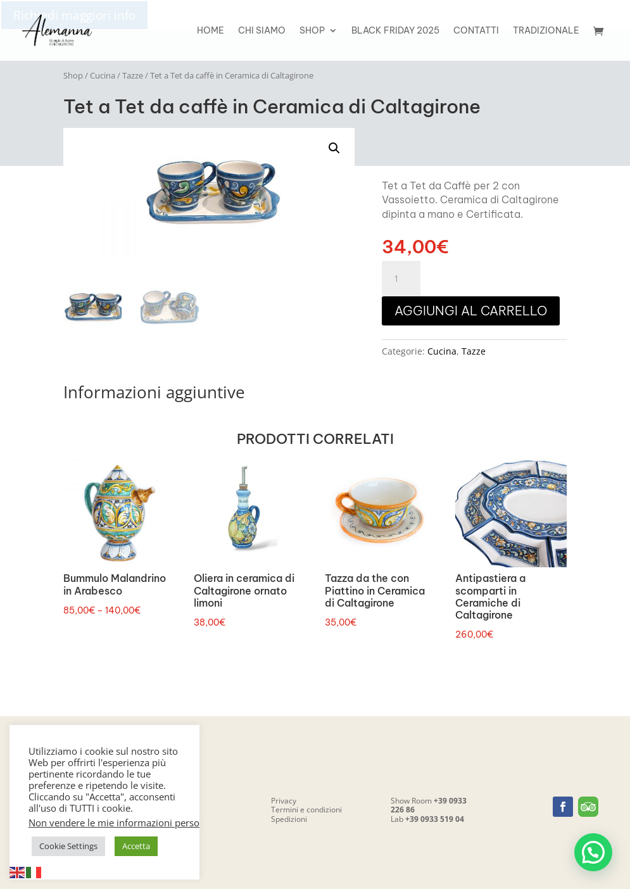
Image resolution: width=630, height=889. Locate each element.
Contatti (476, 31)
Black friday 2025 (395, 31)
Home (210, 31)
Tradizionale (546, 31)
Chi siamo (262, 31)
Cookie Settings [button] (68, 846)
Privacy (283, 800)
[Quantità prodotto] (401, 278)
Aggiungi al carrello (470, 310)
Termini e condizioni (306, 809)
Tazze (132, 75)
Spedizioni (289, 819)
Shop (312, 31)
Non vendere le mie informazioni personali (121, 822)
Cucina (102, 75)
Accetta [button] (136, 846)
